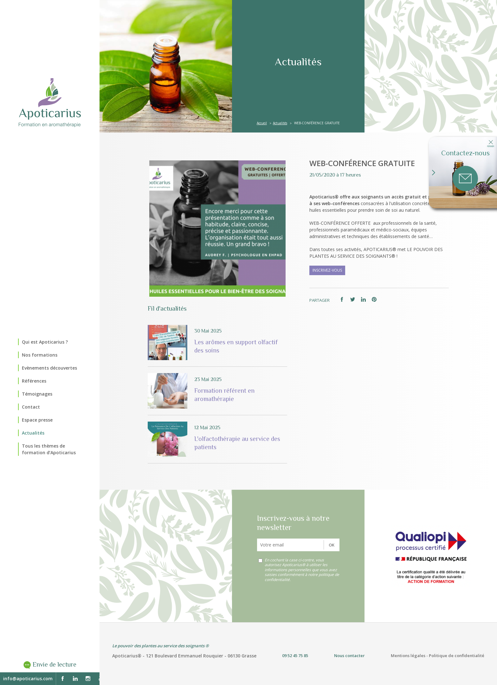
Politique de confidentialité (456, 655)
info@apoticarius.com (28, 678)
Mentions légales (408, 655)
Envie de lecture (54, 664)
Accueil (262, 123)
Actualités (280, 123)
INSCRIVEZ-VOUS (327, 270)
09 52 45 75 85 (295, 655)
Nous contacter (349, 655)
